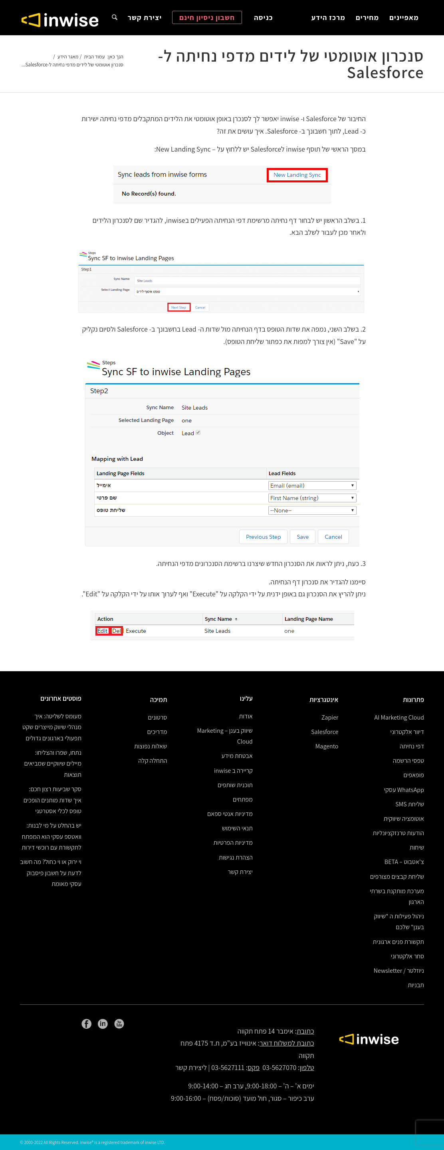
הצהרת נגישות (236, 857)
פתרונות (413, 699)
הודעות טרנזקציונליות (398, 833)
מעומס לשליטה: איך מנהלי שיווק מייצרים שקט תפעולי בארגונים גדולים (51, 727)
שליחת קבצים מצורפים (397, 876)
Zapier (329, 717)
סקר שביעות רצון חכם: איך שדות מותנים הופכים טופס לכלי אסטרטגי (52, 800)
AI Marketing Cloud (399, 717)
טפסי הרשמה (408, 760)
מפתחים (243, 799)
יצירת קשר (240, 872)
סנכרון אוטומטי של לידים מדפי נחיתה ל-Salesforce (291, 64)
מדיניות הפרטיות (233, 842)
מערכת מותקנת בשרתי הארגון (397, 896)
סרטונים (157, 717)
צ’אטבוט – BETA (404, 862)
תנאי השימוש (237, 828)
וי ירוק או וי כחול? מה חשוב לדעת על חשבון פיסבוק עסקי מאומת (50, 873)
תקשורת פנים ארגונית (398, 942)
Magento (327, 746)
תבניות (416, 985)
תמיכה (158, 699)
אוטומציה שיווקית (404, 818)
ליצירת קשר (191, 1067)
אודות (246, 716)
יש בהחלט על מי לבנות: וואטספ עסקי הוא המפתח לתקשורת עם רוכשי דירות (51, 836)
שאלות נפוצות (150, 746)
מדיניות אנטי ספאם (230, 814)
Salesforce (324, 732)
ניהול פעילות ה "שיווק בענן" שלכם (399, 921)
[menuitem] (404, 17)
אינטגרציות (323, 699)
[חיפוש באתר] (115, 17)
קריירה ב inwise (233, 770)
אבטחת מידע (236, 756)
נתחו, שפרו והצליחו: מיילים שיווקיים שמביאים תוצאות (52, 763)
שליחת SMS (409, 804)
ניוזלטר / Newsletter (399, 970)
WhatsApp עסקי (404, 790)
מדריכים (157, 732)
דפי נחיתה (412, 746)
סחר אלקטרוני (407, 956)
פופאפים (414, 775)
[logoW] (60, 19)
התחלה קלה (152, 760)
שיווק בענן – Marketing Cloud (225, 736)
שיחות (417, 847)
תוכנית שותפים (235, 785)
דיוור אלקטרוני (407, 732)
